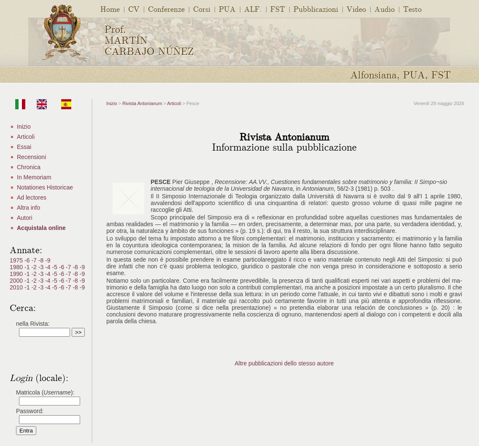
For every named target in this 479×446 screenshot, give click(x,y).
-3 (41, 267)
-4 (48, 267)
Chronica (28, 167)
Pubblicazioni (315, 8)
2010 (17, 287)
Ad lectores (31, 197)
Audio (384, 8)
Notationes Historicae (45, 187)
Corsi (201, 8)
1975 (17, 260)
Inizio (24, 126)
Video (356, 8)
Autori (24, 217)
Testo (412, 8)
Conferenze (166, 8)
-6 (27, 260)
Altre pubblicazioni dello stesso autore (284, 363)
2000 (17, 280)
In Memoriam (34, 177)
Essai (24, 146)
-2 (34, 267)
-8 (41, 260)
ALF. (253, 8)
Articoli (26, 136)
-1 (27, 267)
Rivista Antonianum (142, 103)
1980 (17, 267)
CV (134, 8)
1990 (17, 273)
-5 (55, 267)
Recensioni (31, 157)
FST (277, 8)
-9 (47, 260)
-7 (34, 260)
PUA (227, 8)
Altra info (28, 207)
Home (110, 8)
